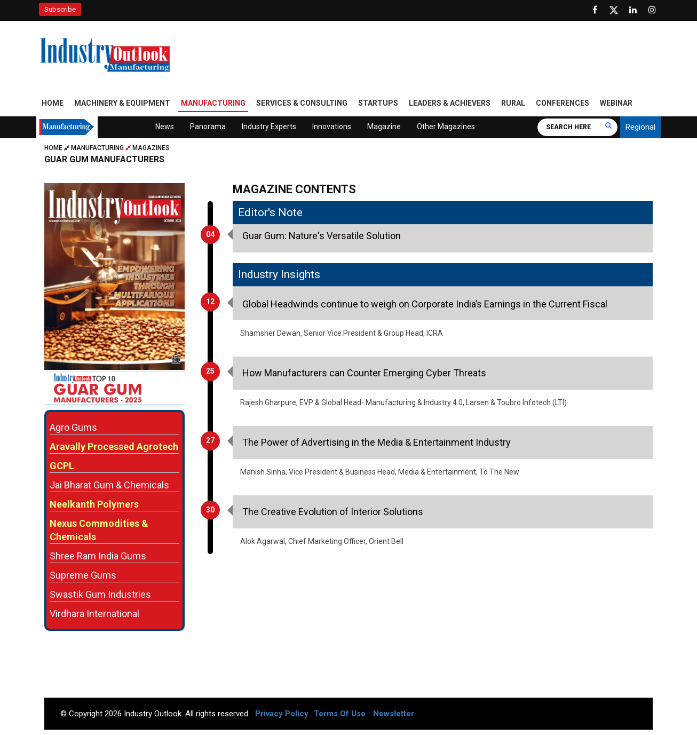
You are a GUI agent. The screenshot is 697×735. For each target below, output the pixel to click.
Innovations (331, 126)
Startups (378, 103)
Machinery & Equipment (122, 103)
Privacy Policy (281, 713)
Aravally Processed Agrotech (114, 446)
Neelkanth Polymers (94, 504)
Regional (640, 127)
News (164, 126)
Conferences (562, 103)
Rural (513, 103)
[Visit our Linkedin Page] (633, 10)
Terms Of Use (340, 713)
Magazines (151, 148)
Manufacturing (213, 103)
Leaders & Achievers (449, 103)
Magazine (384, 126)
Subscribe (60, 9)
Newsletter (393, 713)
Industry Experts (269, 126)
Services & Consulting (301, 103)
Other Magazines (446, 126)
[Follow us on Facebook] (594, 10)
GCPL (62, 465)
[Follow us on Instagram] (652, 10)
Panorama (208, 126)
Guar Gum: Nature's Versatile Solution (321, 235)
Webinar (616, 103)
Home (53, 103)
